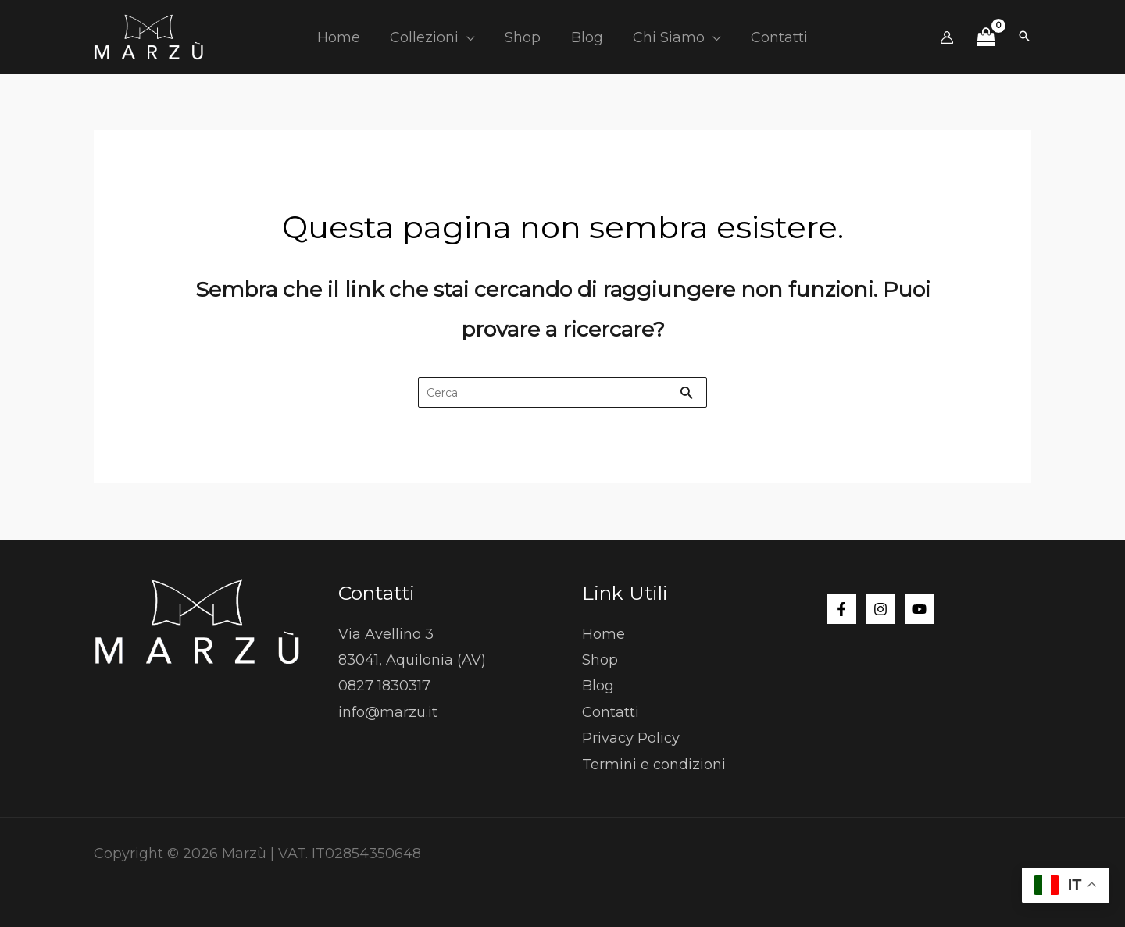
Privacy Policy (631, 738)
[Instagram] (880, 609)
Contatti (610, 712)
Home (603, 634)
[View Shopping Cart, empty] (986, 37)
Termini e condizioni (654, 764)
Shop (600, 660)
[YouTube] (919, 609)
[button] (470, 37)
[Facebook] (841, 609)
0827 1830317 (384, 686)
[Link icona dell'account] (947, 37)
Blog (598, 686)
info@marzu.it (388, 712)
